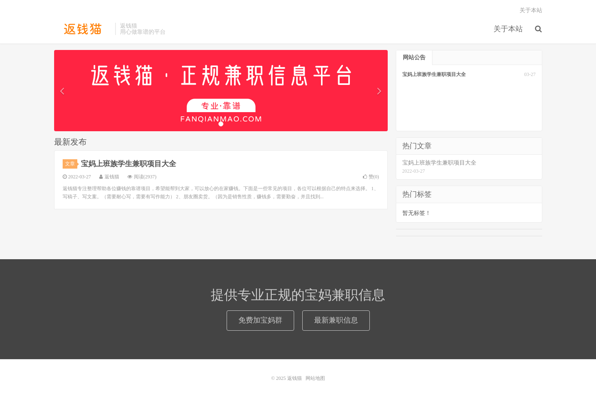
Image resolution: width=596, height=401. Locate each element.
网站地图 (315, 378)
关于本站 (508, 29)
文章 (71, 164)
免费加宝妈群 (260, 320)
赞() (371, 177)
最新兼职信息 (336, 320)
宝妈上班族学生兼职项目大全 (128, 164)
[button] (62, 90)
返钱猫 (82, 28)
